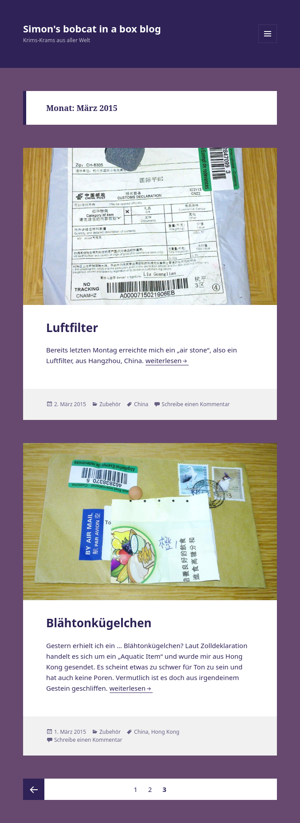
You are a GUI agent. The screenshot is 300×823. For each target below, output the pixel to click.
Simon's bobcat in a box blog (92, 28)
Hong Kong (165, 732)
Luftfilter (72, 328)
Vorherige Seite (33, 789)
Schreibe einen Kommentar (196, 404)
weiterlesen (164, 360)
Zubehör (110, 404)
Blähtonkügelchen (98, 623)
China (141, 404)
